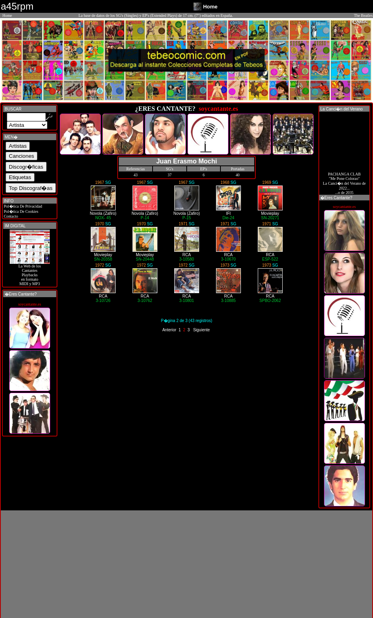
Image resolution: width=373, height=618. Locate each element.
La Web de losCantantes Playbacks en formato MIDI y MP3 (30, 273)
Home (7, 15)
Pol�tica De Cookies (20, 211)
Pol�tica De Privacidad (22, 206)
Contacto (10, 216)
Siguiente (201, 330)
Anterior (169, 330)
